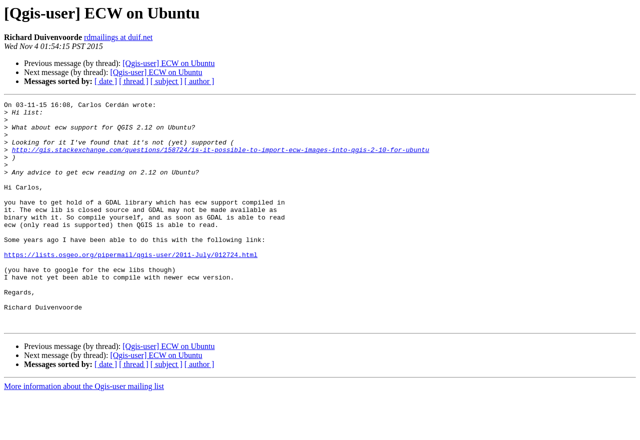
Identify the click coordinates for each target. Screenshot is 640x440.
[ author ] (199, 81)
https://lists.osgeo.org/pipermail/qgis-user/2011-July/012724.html (131, 286)
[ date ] (105, 81)
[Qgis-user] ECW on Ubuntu (168, 63)
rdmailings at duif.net (118, 37)
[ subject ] (166, 81)
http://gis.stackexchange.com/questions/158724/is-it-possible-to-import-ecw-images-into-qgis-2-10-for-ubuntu (221, 160)
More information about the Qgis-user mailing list (84, 431)
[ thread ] (133, 81)
